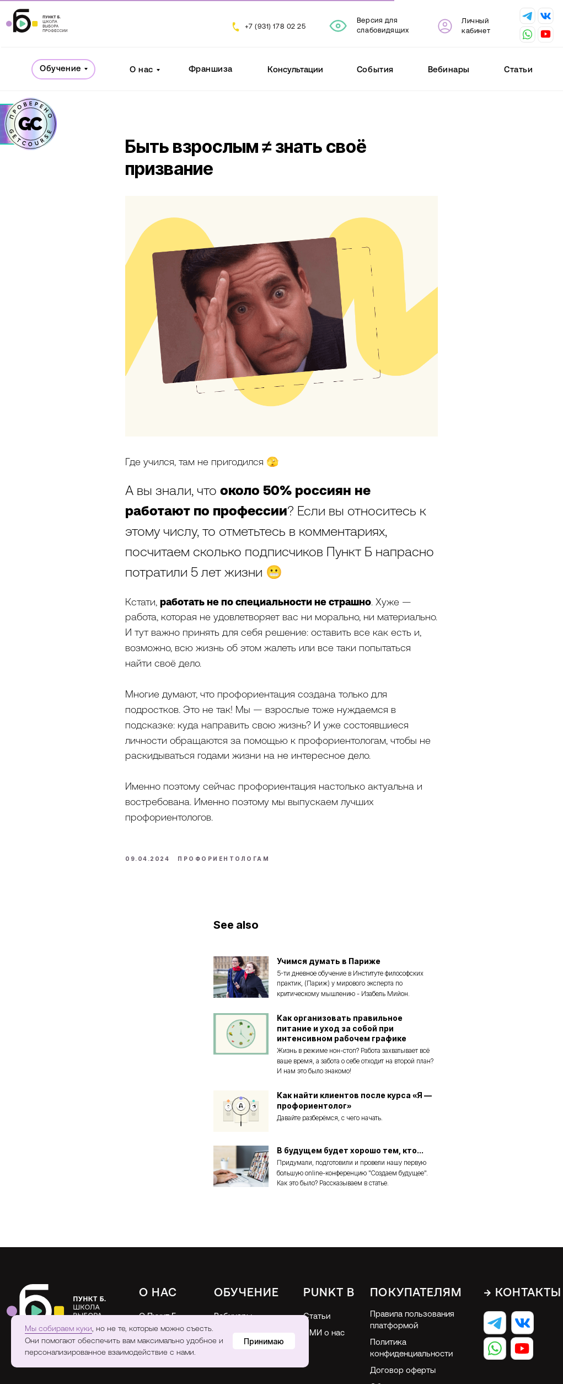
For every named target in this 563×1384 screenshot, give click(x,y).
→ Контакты (523, 1254)
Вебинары (449, 70)
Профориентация (247, 1295)
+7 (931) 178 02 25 (275, 26)
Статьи (518, 70)
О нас (141, 70)
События (375, 70)
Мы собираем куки (58, 1329)
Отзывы (154, 1294)
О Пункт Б (157, 1278)
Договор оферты (403, 1332)
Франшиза (211, 70)
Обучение (60, 69)
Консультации (295, 70)
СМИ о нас (324, 1295)
